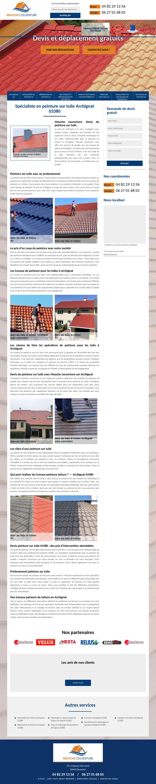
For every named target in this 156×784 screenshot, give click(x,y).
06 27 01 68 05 (113, 12)
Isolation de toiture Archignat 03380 (130, 719)
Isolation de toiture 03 (141, 95)
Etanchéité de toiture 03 (28, 95)
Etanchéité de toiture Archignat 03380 (31, 719)
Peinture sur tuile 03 (104, 95)
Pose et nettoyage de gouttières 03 (86, 95)
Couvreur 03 (13, 95)
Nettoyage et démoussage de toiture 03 (65, 96)
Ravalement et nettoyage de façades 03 (122, 96)
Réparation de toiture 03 (45, 95)
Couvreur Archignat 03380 (95, 718)
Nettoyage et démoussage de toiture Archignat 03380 (63, 719)
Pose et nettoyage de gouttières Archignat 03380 (64, 726)
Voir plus (78, 683)
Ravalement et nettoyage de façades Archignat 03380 (96, 723)
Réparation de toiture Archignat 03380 (31, 726)
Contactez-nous (109, 779)
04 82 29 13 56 (113, 6)
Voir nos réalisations (60, 49)
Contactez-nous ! (99, 49)
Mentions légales (87, 779)
